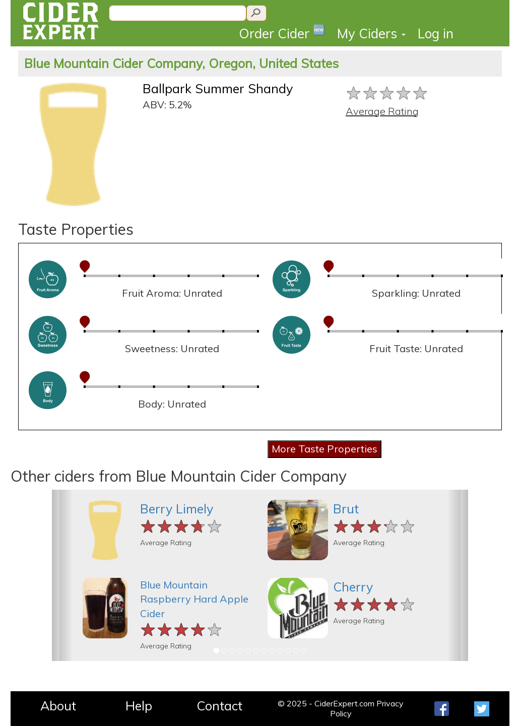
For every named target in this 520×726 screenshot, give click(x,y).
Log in (435, 33)
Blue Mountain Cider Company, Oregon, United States (181, 63)
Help (138, 705)
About (58, 705)
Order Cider (282, 32)
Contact (219, 705)
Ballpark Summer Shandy (218, 88)
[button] (62, 576)
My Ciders (371, 33)
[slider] (387, 93)
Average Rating (382, 111)
